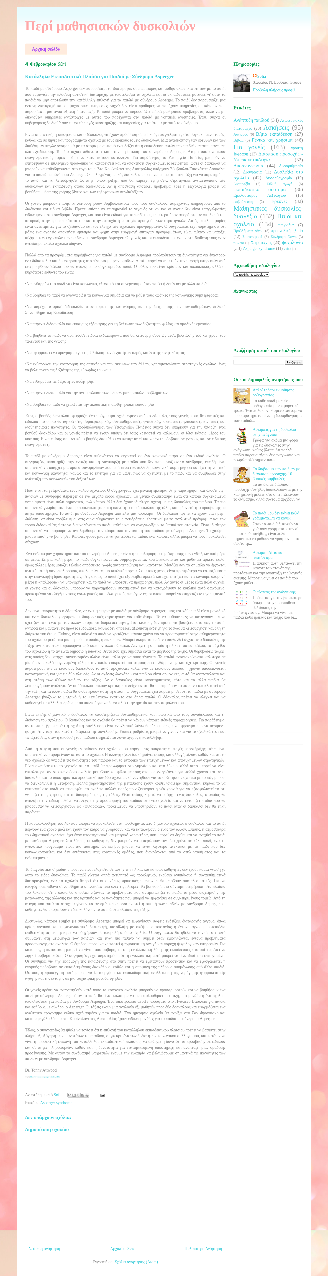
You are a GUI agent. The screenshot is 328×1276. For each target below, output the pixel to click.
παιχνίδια (286, 225)
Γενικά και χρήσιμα (272, 140)
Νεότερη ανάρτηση (44, 1248)
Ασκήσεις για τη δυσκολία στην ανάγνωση (274, 432)
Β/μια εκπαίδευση (274, 134)
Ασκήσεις (276, 127)
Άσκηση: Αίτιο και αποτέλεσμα (268, 555)
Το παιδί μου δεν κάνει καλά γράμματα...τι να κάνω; (276, 515)
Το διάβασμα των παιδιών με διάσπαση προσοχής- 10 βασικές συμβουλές (276, 474)
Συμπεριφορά (252, 237)
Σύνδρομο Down (284, 237)
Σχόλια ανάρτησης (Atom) (136, 1262)
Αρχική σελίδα (46, 49)
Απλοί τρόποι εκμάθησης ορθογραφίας (273, 392)
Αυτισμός (240, 134)
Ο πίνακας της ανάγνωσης (274, 592)
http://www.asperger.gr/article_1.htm (45, 1077)
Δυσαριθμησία (291, 166)
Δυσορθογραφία (279, 178)
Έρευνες (279, 201)
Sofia (261, 76)
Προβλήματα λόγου (248, 231)
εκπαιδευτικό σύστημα (259, 189)
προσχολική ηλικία (287, 230)
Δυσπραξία (241, 184)
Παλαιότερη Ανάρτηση (203, 1248)
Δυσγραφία (252, 172)
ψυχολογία (292, 242)
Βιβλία (238, 140)
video (287, 249)
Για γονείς (249, 147)
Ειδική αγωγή (279, 184)
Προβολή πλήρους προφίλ (274, 90)
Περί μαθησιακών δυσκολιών (110, 25)
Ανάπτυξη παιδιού (251, 120)
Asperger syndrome (56, 1102)
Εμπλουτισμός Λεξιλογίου (259, 195)
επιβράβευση (243, 202)
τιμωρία (238, 243)
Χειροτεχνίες (261, 242)
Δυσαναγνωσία (248, 165)
